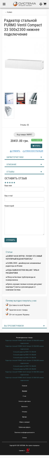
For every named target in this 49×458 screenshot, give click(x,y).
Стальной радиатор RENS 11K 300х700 (24, 357)
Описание (11, 164)
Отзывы (10, 172)
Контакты (24, 406)
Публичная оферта (24, 427)
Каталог (24, 391)
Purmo (9, 12)
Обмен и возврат (24, 422)
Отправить (10, 240)
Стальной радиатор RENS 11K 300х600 (24, 355)
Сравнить (16, 151)
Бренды (24, 417)
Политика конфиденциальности (24, 432)
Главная (24, 386)
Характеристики (15, 157)
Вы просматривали (14, 326)
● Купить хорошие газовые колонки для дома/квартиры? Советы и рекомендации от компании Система (24, 287)
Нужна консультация (34, 151)
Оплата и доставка (25, 401)
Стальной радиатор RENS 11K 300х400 (24, 366)
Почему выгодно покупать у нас (21, 300)
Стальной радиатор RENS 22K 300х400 (24, 369)
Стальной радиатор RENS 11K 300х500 (24, 352)
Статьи (9, 252)
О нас (24, 396)
